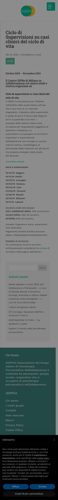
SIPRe (47, 53)
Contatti (11, 402)
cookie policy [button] (43, 458)
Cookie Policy (14, 422)
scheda (43, 240)
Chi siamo (12, 392)
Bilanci (10, 412)
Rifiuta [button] (15, 486)
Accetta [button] (42, 486)
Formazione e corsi (31, 53)
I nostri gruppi (15, 397)
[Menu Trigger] (51, 6)
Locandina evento (15, 153)
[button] (54, 439)
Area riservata (15, 407)
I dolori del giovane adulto (22, 299)
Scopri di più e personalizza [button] (29, 494)
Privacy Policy (15, 417)
